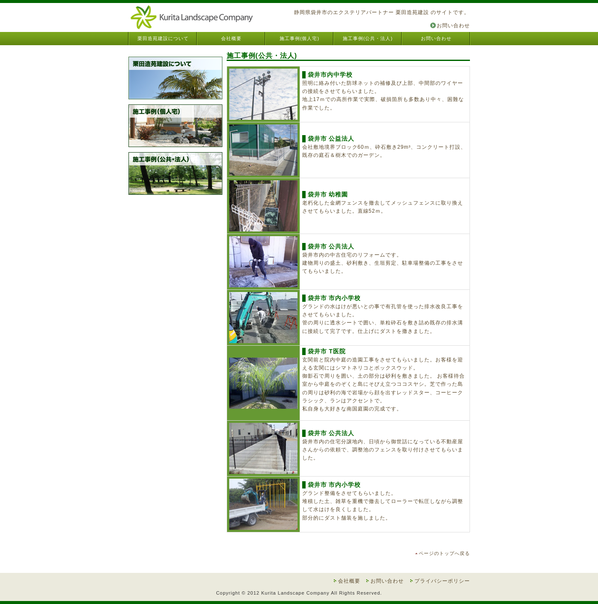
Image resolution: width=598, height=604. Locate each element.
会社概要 (231, 38)
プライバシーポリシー (442, 581)
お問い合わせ (453, 26)
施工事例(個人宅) (299, 38)
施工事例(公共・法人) (368, 38)
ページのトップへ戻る (444, 553)
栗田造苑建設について (163, 38)
